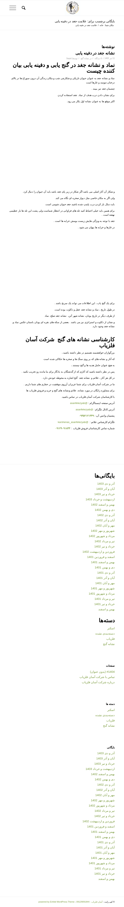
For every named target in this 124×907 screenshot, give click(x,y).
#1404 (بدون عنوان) (102, 671)
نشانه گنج (85, 58)
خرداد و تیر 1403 (104, 494)
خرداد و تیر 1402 (104, 546)
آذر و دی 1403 (106, 483)
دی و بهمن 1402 (105, 509)
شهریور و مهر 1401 (103, 588)
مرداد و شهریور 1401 (102, 593)
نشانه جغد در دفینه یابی (95, 53)
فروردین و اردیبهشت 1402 (98, 551)
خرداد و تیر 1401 (104, 604)
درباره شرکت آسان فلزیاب (98, 682)
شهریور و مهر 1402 (103, 530)
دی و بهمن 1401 (105, 567)
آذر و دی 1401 (106, 572)
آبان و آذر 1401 (105, 577)
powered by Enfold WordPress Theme (56, 902)
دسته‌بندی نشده (105, 633)
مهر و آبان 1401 (105, 583)
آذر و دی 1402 (106, 515)
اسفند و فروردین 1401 (101, 557)
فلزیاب (110, 638)
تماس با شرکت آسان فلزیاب (97, 677)
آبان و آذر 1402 (105, 520)
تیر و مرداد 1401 (104, 598)
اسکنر (111, 628)
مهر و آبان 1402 (105, 525)
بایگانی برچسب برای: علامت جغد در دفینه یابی (85, 21)
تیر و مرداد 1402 (104, 541)
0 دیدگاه (98, 58)
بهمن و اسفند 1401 (103, 562)
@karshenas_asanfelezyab (73, 422)
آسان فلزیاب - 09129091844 (89, 902)
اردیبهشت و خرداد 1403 (100, 499)
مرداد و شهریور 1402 (102, 536)
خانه (101, 25)
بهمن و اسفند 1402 (103, 504)
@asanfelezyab (78, 403)
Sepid (69, 58)
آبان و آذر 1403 (105, 488)
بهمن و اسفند (106, 609)
